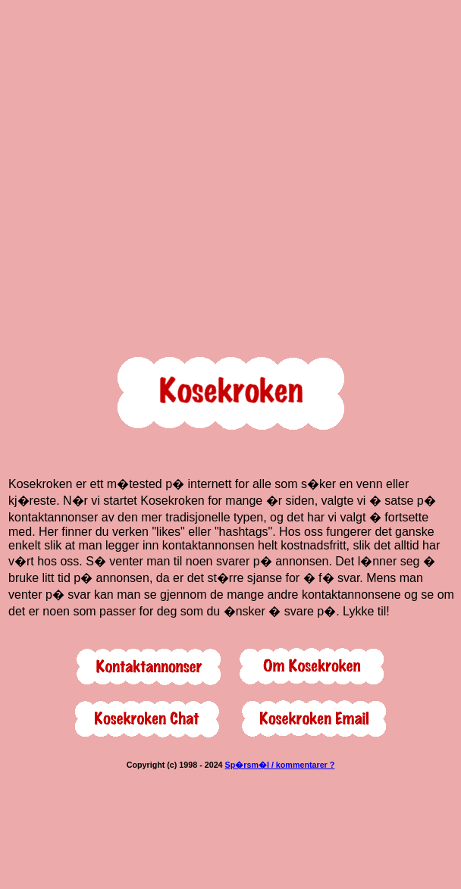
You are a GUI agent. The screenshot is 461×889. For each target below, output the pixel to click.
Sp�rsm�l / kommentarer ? (280, 764)
